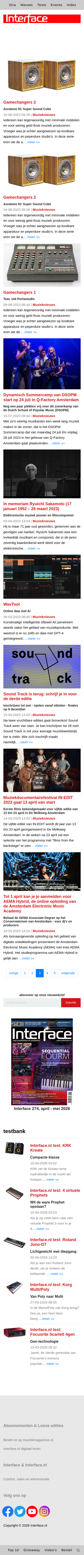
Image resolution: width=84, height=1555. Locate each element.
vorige (13, 973)
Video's (51, 1550)
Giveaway (32, 1550)
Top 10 (13, 1550)
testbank (14, 1131)
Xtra (12, 5)
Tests (41, 5)
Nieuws (26, 5)
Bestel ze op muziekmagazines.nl (28, 1440)
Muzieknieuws (44, 115)
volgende (68, 973)
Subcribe (71, 1002)
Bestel (66, 1550)
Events (56, 5)
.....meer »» (31, 142)
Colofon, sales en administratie (26, 1479)
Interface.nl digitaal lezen (22, 1449)
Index (71, 5)
